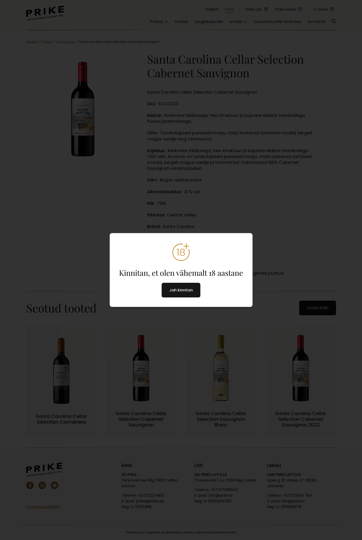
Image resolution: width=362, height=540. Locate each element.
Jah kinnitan (181, 290)
